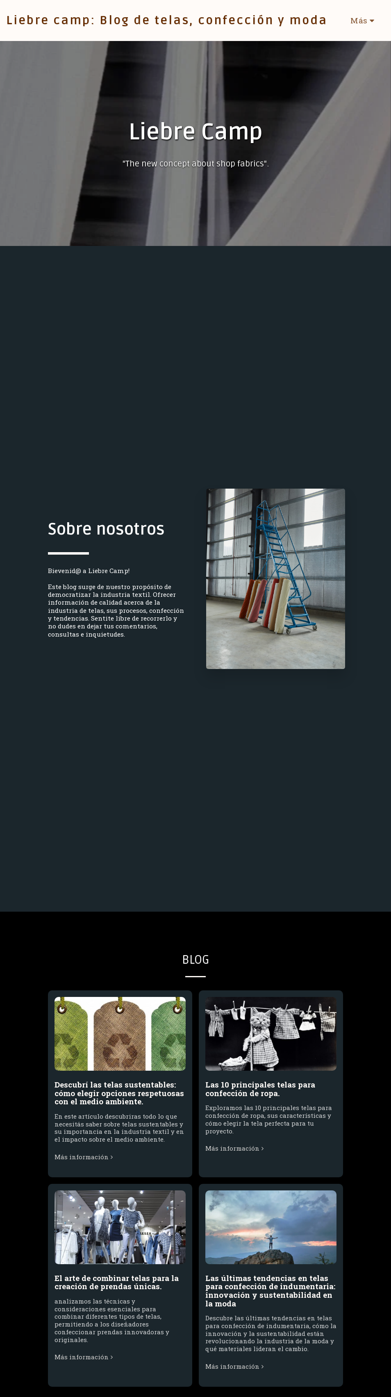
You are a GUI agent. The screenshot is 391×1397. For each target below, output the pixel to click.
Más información (85, 1162)
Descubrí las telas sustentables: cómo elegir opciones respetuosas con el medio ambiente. (119, 1098)
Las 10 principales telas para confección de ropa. (260, 1094)
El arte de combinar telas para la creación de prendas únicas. (117, 1287)
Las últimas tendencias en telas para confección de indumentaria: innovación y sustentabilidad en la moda (270, 1295)
